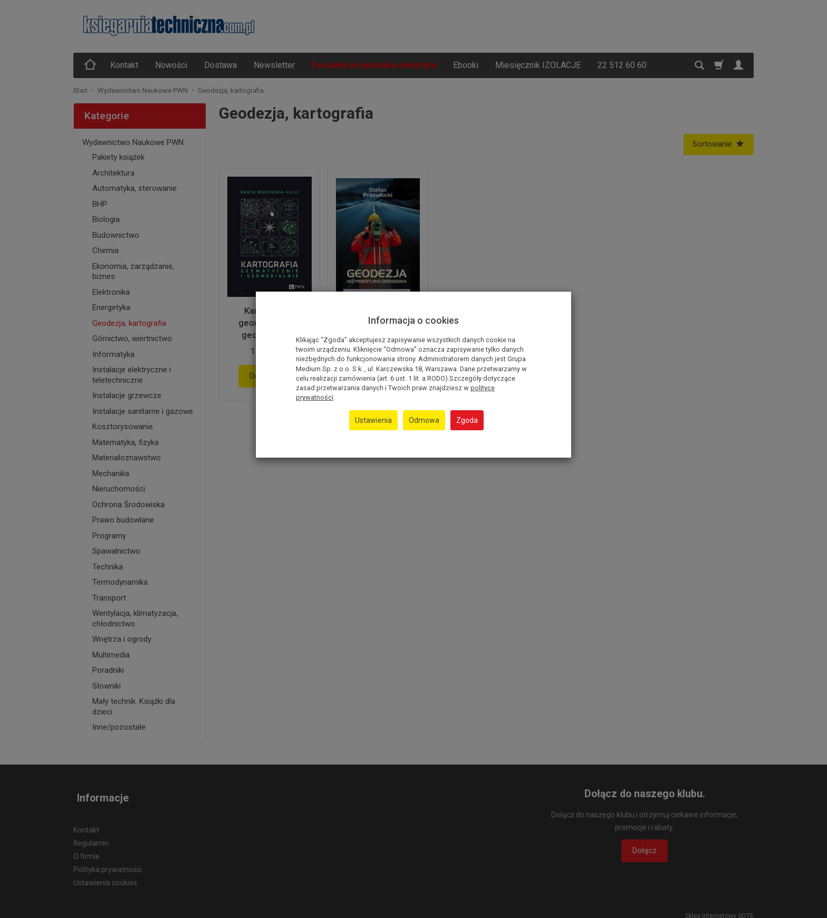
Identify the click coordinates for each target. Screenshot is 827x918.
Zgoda (467, 420)
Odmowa (424, 420)
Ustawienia (373, 420)
